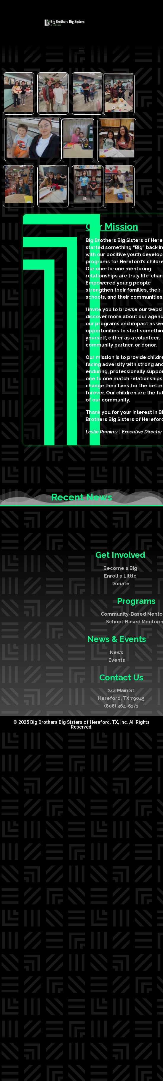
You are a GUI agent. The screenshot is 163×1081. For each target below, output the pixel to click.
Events (116, 712)
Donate (120, 635)
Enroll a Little (120, 628)
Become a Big (120, 620)
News (116, 704)
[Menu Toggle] (81, 50)
